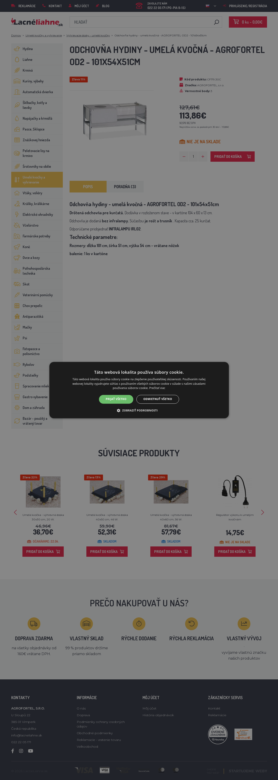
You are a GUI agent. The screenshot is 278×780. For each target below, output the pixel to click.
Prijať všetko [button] (116, 399)
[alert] (139, 390)
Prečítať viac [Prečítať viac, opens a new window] (157, 388)
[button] (139, 410)
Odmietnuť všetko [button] (157, 399)
